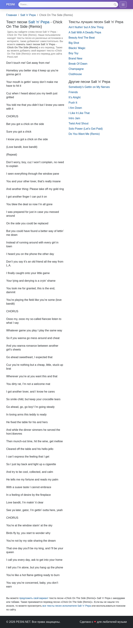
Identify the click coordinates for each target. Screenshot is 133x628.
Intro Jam (74, 118)
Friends (73, 92)
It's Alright (75, 97)
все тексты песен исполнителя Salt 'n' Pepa (66, 606)
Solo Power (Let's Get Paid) (86, 128)
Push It (73, 102)
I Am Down (75, 107)
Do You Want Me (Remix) (84, 133)
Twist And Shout (78, 123)
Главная (11, 15)
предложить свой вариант (33, 598)
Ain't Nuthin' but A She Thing (86, 27)
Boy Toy (73, 53)
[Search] (68, 4)
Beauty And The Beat (82, 37)
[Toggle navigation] (123, 4)
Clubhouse (75, 74)
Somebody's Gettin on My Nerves (89, 86)
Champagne (76, 68)
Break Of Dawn (78, 63)
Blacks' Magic (77, 48)
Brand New (75, 58)
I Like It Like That (79, 113)
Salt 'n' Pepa (28, 15)
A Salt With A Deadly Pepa (85, 32)
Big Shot (74, 42)
